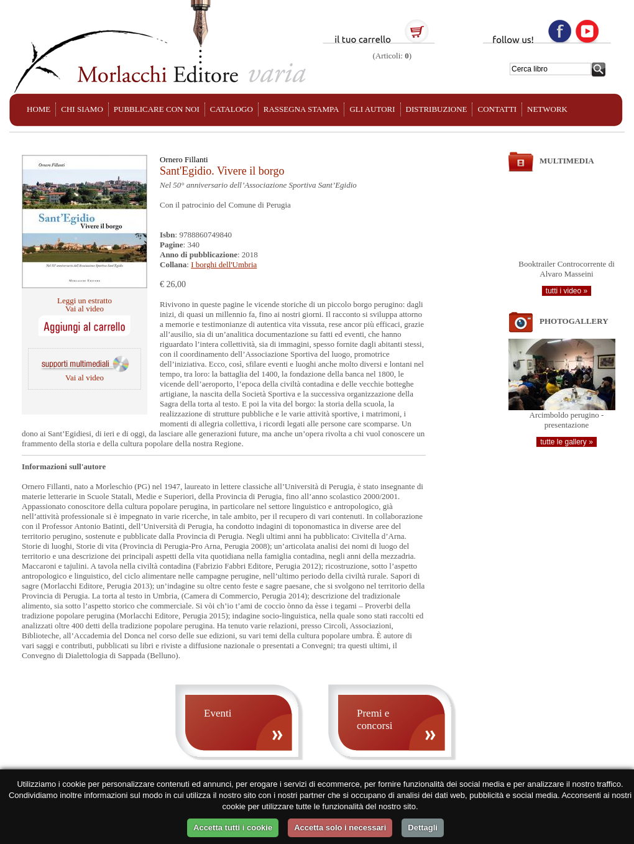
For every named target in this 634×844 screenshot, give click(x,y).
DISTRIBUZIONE (436, 109)
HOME (38, 109)
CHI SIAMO (82, 109)
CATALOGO (231, 109)
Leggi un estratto (84, 300)
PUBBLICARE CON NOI (157, 109)
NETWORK (547, 109)
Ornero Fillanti (184, 159)
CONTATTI (497, 109)
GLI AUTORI (372, 109)
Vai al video (84, 308)
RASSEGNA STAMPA (301, 109)
